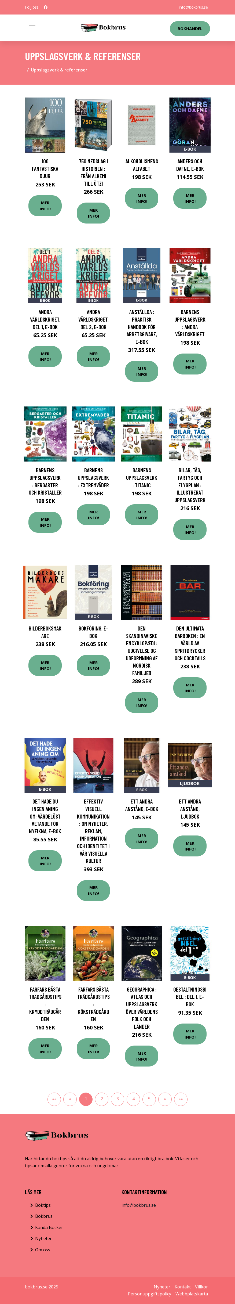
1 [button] (86, 1099)
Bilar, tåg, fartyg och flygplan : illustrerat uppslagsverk (189, 485)
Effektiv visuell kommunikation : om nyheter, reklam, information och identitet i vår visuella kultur (93, 831)
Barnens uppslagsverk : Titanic (141, 477)
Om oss (42, 1250)
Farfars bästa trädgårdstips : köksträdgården (93, 1004)
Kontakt (183, 1287)
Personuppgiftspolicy (149, 1294)
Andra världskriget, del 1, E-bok (45, 319)
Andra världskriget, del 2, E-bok (93, 319)
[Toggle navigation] (32, 28)
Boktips (43, 1205)
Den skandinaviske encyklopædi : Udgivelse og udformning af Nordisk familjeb (142, 650)
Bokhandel (190, 28)
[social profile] (46, 7)
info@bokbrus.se (193, 7)
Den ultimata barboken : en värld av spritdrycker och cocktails (190, 643)
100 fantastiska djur (45, 168)
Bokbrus (44, 1216)
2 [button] (102, 1099)
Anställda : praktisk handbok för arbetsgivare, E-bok (142, 326)
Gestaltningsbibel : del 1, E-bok (190, 996)
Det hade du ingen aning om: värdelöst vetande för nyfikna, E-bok (45, 816)
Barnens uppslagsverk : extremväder (93, 477)
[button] (165, 1099)
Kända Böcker (49, 1227)
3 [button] (117, 1099)
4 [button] (133, 1099)
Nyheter (43, 1238)
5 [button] (149, 1099)
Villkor (201, 1287)
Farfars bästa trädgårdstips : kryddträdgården (45, 1004)
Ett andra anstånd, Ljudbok (190, 808)
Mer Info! (45, 205)
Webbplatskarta (191, 1294)
